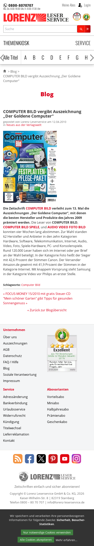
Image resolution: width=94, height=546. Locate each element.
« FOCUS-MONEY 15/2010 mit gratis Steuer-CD (37, 294)
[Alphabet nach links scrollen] (2, 57)
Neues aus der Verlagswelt (23, 125)
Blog (13, 71)
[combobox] (40, 28)
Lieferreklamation (16, 434)
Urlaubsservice (14, 409)
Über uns (10, 337)
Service (82, 43)
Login (86, 4)
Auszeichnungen (15, 343)
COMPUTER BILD (38, 208)
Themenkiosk (16, 43)
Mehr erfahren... (66, 540)
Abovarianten (58, 389)
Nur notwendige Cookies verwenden (47, 532)
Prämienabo (56, 415)
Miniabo (53, 403)
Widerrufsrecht (14, 415)
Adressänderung (15, 397)
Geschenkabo (57, 422)
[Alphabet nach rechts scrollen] (92, 57)
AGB (6, 349)
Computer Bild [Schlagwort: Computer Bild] (30, 285)
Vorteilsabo (55, 397)
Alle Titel (10, 57)
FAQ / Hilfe (10, 362)
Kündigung (11, 422)
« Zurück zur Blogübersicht (47, 310)
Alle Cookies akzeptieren (36, 540)
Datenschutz (12, 356)
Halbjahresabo (58, 409)
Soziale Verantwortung (20, 374)
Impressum (11, 381)
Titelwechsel (12, 428)
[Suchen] (83, 28)
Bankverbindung (15, 403)
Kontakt (9, 440)
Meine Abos (68, 4)
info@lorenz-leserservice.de (65, 502)
